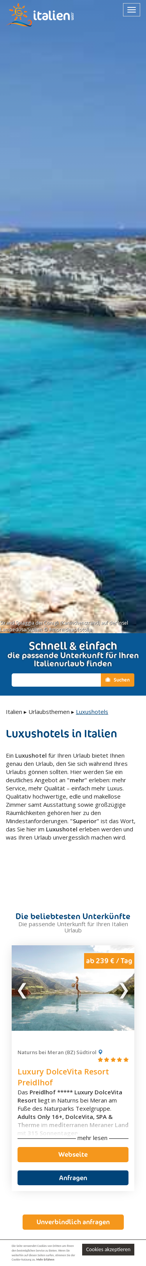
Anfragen (73, 1153)
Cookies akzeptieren (108, 1249)
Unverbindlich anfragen (73, 1198)
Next (123, 964)
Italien (14, 712)
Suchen (118, 680)
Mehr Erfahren (45, 1259)
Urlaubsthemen (49, 712)
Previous (23, 964)
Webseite (73, 1130)
